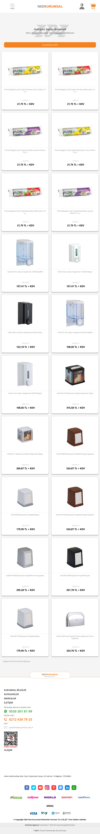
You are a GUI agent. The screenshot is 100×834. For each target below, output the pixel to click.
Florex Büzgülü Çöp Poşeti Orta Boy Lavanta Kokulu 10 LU (25, 151)
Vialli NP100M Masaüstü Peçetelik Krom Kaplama (25, 575)
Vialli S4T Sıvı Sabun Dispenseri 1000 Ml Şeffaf (25, 272)
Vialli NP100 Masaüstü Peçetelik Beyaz (25, 636)
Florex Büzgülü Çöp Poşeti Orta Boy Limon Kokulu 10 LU (25, 90)
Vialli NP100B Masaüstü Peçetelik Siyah (75, 575)
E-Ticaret (41, 830)
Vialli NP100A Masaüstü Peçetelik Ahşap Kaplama (75, 515)
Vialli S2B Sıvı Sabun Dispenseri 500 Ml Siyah (25, 332)
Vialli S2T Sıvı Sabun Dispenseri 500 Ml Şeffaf (75, 332)
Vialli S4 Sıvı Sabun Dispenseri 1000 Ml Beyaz (75, 272)
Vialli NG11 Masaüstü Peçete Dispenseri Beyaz (25, 454)
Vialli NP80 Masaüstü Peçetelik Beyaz (25, 515)
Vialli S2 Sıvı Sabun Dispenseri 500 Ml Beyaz (25, 393)
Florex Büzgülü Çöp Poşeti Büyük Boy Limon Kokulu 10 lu (75, 151)
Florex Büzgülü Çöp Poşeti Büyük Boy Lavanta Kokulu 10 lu (75, 212)
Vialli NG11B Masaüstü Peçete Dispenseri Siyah (75, 393)
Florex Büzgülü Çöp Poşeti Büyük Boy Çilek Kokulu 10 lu (25, 212)
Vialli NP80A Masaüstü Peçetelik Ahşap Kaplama (75, 454)
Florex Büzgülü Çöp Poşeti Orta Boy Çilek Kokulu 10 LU (75, 90)
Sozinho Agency (32, 825)
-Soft (35, 830)
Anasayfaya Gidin (50, 45)
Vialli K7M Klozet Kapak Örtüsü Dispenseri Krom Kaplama (75, 637)
